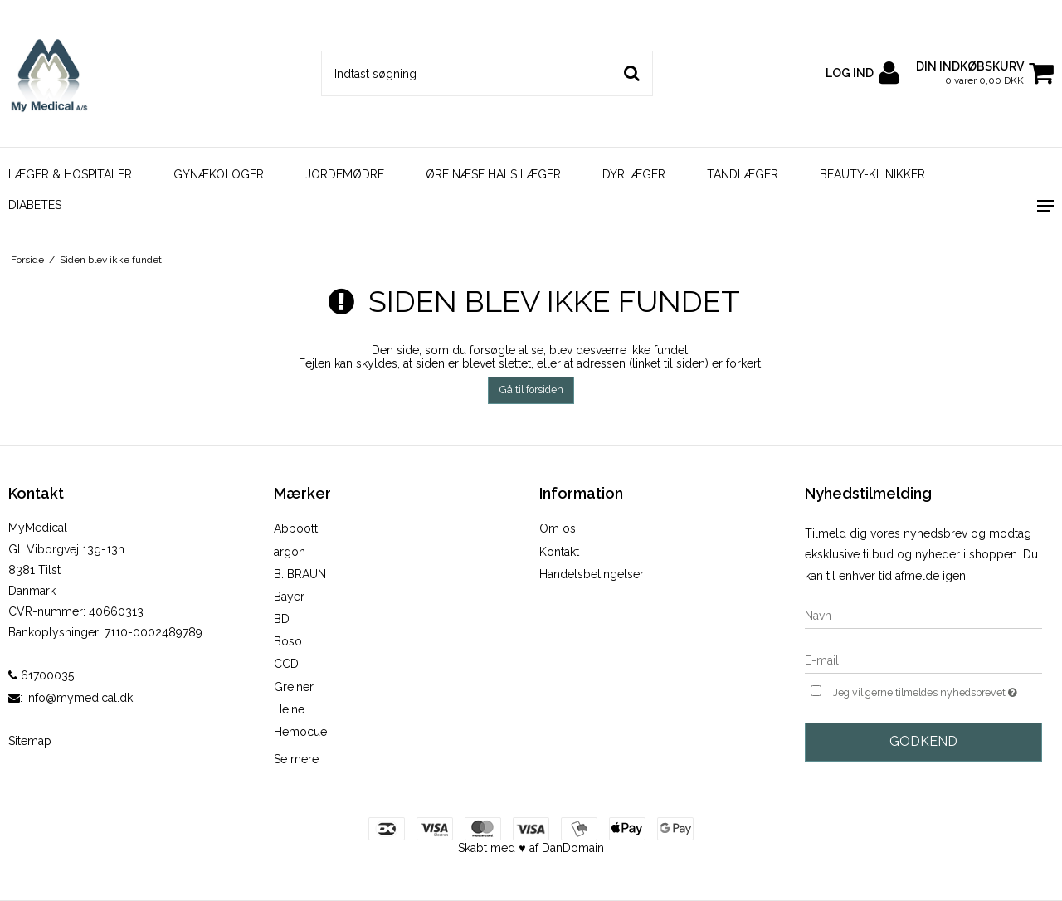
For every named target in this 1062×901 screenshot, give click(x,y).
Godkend (923, 741)
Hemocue (300, 731)
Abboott (296, 528)
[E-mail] (923, 659)
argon (289, 551)
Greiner (294, 687)
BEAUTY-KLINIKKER (872, 174)
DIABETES (34, 205)
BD (282, 619)
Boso (288, 641)
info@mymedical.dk (79, 697)
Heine (289, 709)
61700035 (41, 675)
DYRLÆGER (633, 174)
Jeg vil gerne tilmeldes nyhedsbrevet (937, 690)
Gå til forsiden (531, 389)
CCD (286, 663)
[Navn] (923, 614)
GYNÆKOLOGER (218, 174)
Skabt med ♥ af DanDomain (530, 848)
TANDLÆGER (742, 174)
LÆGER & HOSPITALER (70, 174)
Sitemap (29, 741)
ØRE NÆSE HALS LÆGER (493, 174)
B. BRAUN (300, 574)
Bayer (289, 596)
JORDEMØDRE (344, 174)
